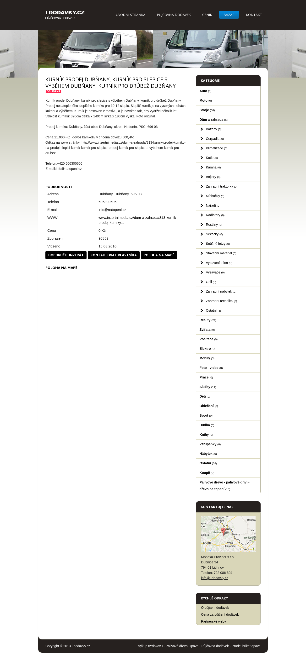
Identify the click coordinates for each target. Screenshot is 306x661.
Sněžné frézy (218, 244)
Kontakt (254, 14)
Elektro (207, 349)
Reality (207, 320)
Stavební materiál (221, 253)
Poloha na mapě (159, 255)
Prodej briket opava (246, 646)
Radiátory (215, 215)
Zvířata (207, 329)
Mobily (206, 358)
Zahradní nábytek (221, 291)
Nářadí (213, 205)
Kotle (212, 158)
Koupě (206, 473)
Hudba (206, 425)
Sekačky (214, 234)
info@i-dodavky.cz (214, 578)
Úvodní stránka (130, 14)
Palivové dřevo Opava (182, 646)
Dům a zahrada (213, 119)
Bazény (213, 129)
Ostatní (213, 310)
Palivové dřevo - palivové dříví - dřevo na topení (224, 485)
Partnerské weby (213, 621)
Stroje (207, 110)
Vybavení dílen (219, 263)
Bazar (229, 14)
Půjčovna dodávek (174, 14)
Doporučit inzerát (66, 255)
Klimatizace (216, 148)
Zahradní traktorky (221, 186)
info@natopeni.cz (112, 210)
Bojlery (213, 177)
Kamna (213, 167)
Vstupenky (210, 444)
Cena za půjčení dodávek (220, 614)
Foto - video (211, 368)
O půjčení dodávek (215, 607)
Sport (206, 415)
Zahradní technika (221, 301)
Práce (206, 377)
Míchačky (215, 196)
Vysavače (215, 272)
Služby (207, 387)
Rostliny (214, 224)
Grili (211, 282)
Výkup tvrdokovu (150, 646)
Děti (204, 396)
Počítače (208, 339)
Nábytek (208, 454)
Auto (205, 91)
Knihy (206, 434)
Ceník (207, 14)
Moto (205, 100)
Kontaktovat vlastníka (114, 255)
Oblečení (208, 406)
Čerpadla (215, 139)
